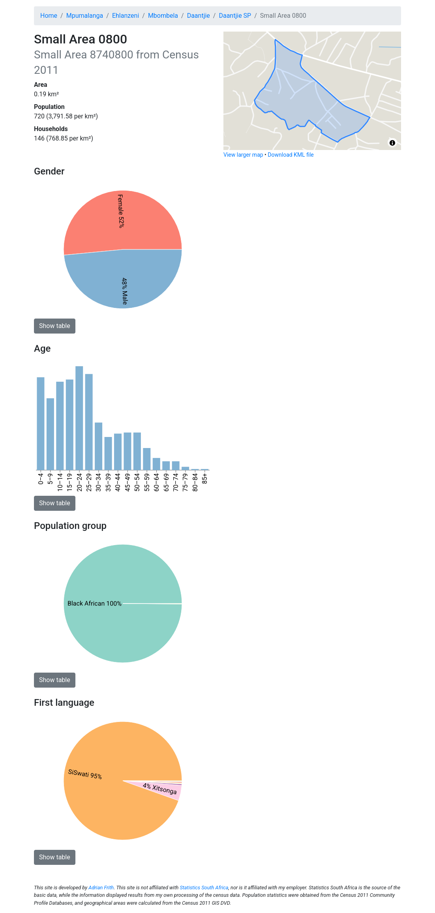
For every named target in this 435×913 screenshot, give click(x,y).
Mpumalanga (84, 15)
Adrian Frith (101, 888)
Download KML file (290, 155)
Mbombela (163, 15)
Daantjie (198, 15)
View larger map (243, 155)
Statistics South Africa (204, 888)
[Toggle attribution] (392, 143)
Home (48, 15)
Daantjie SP (235, 15)
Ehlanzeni (125, 15)
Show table (54, 326)
